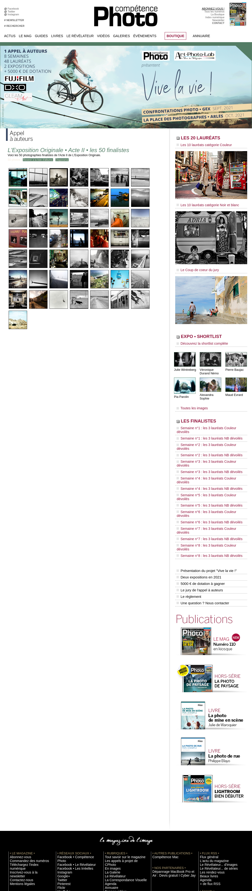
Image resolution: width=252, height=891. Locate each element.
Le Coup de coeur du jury (195, 266)
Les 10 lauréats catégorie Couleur (200, 145)
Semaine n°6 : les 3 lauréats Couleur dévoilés (208, 463)
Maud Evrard (233, 388)
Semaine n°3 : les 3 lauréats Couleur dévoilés (208, 436)
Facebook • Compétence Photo (75, 778)
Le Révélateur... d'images (214, 785)
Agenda (109, 799)
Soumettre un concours (213, 821)
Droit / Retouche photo (213, 846)
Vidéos (103, 36)
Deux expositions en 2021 (198, 505)
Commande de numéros (213, 835)
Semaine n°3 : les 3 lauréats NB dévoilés (205, 440)
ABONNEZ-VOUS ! (213, 8)
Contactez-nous (19, 792)
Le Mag (25, 36)
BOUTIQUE (175, 36)
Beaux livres (207, 795)
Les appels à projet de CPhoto (122, 781)
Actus (9, 36)
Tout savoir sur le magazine (120, 778)
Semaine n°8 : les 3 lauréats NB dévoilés (205, 486)
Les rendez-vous (209, 792)
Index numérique (214, 17)
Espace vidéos (113, 806)
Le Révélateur (80, 36)
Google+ (62, 792)
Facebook (14, 8)
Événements (144, 36)
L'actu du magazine (211, 781)
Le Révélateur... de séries (214, 788)
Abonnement (207, 839)
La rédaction (207, 842)
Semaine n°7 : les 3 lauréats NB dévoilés (205, 477)
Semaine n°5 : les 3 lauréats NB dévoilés (205, 459)
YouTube (62, 806)
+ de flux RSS (208, 803)
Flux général (207, 778)
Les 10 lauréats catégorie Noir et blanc (203, 203)
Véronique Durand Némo (209, 365)
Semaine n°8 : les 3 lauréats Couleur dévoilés (208, 481)
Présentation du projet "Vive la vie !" (205, 500)
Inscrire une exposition (213, 813)
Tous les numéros (214, 11)
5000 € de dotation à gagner (200, 510)
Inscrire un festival (210, 817)
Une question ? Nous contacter (202, 525)
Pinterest (62, 799)
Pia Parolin (181, 390)
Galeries (121, 36)
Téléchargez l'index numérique (27, 785)
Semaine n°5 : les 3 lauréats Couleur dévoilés (208, 454)
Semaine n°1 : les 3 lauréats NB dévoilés (205, 422)
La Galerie (111, 788)
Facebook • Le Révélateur (72, 781)
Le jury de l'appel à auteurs (199, 515)
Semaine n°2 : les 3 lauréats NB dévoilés (205, 431)
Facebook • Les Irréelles (71, 785)
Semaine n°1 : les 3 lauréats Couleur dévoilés (208, 418)
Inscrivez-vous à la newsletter (26, 788)
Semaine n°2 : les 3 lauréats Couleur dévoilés (208, 427)
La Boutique (217, 14)
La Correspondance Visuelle (121, 795)
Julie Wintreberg (184, 364)
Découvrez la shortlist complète (199, 339)
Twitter (12, 11)
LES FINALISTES (206, 411)
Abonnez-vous (18, 778)
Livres (57, 36)
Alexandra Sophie (211, 388)
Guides (41, 36)
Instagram (14, 14)
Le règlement (188, 520)
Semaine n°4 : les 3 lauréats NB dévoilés (205, 449)
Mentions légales (19, 795)
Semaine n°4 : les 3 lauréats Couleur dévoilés (208, 445)
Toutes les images (190, 399)
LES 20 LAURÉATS (209, 138)
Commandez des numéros (25, 781)
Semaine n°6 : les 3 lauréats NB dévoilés (205, 468)
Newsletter (218, 20)
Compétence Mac (162, 778)
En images (111, 785)
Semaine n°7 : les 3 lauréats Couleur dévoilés (208, 472)
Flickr (60, 803)
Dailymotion (64, 810)
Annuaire (201, 36)
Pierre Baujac (234, 364)
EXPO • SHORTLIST (211, 332)
